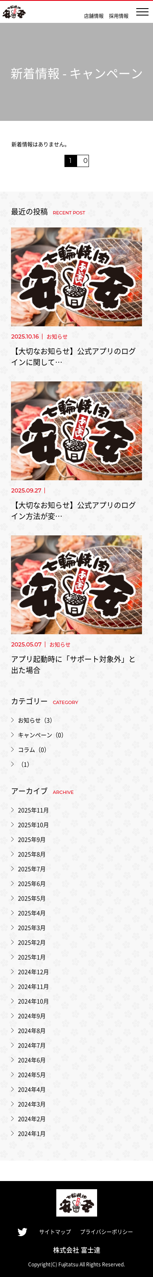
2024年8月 (32, 1030)
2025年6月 (32, 883)
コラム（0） (34, 749)
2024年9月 (32, 1016)
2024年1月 (32, 1133)
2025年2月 (32, 942)
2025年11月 (33, 810)
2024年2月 (32, 1118)
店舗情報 (94, 15)
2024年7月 (32, 1045)
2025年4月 (32, 913)
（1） (25, 764)
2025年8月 (32, 854)
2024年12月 (33, 971)
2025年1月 (32, 957)
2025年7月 (32, 869)
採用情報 (119, 15)
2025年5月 (32, 898)
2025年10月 (33, 824)
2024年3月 (32, 1104)
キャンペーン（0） (42, 735)
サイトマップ (55, 1231)
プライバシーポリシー (106, 1231)
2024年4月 (32, 1089)
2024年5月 (32, 1074)
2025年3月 (32, 927)
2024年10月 (33, 1001)
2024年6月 (32, 1060)
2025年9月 (32, 839)
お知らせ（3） (36, 720)
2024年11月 (33, 986)
